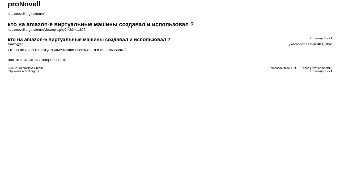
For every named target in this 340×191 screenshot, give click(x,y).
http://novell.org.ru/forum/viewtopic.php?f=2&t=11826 (46, 30)
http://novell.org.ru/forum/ (26, 14)
